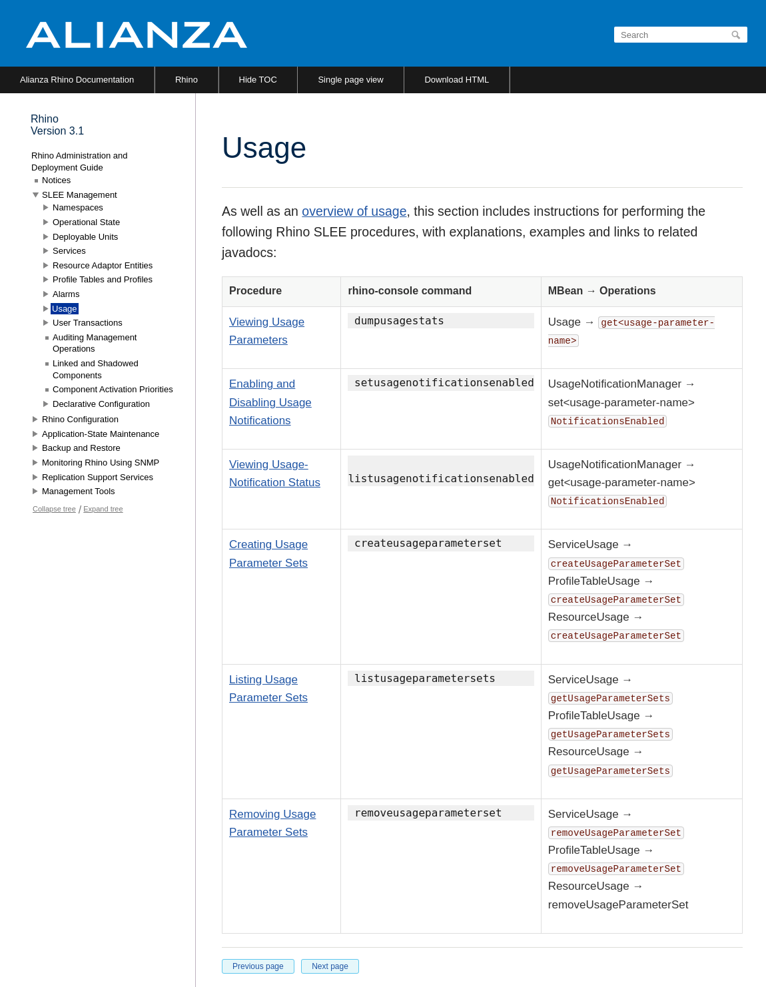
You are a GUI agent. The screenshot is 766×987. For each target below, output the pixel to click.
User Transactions (88, 323)
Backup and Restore (81, 448)
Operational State (86, 222)
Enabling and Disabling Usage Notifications (270, 402)
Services (69, 251)
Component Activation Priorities (113, 389)
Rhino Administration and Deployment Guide (79, 161)
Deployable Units (85, 237)
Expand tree (103, 509)
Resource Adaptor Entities (103, 265)
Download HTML (456, 80)
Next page (330, 966)
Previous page (258, 966)
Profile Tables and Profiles (103, 279)
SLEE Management (79, 195)
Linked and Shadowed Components (96, 369)
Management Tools (78, 491)
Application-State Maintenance (100, 434)
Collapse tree (54, 509)
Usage (64, 309)
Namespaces (78, 207)
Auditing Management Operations (95, 343)
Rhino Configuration (80, 419)
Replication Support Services (97, 477)
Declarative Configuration (101, 404)
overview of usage (354, 211)
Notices (56, 180)
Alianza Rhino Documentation (77, 80)
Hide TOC (258, 80)
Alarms (66, 294)
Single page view (350, 80)
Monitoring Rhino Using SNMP (100, 463)
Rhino (186, 80)
